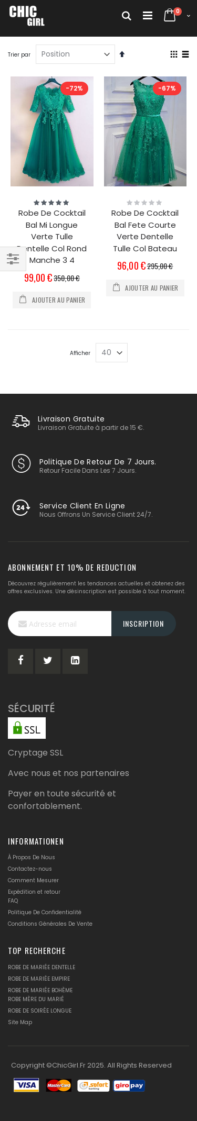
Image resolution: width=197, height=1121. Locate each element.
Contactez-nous (30, 869)
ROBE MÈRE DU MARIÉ (36, 999)
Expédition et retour (34, 892)
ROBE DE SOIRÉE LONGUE (39, 1011)
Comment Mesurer (33, 880)
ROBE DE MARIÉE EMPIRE (39, 979)
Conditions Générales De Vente (50, 924)
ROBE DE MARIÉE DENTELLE (41, 967)
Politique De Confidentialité (44, 912)
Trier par (19, 55)
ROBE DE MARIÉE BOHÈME (40, 990)
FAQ (13, 901)
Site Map (20, 1022)
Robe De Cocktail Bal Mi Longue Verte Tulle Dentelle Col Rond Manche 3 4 (52, 236)
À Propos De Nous (31, 857)
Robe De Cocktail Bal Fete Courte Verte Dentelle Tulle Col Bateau (145, 230)
